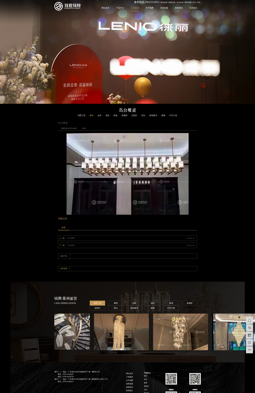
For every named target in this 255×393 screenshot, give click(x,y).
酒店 (107, 115)
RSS (194, 2)
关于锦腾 (149, 8)
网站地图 (188, 2)
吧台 (143, 115)
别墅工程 (97, 303)
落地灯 (146, 386)
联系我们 (193, 8)
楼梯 (163, 115)
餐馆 (92, 115)
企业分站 (180, 2)
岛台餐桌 (71, 238)
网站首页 (105, 8)
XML (199, 2)
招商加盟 (164, 8)
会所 (99, 115)
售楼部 (190, 303)
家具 (145, 383)
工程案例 (135, 8)
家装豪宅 (134, 308)
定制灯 (97, 308)
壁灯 (145, 376)
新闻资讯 (179, 8)
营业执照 (164, 2)
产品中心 (120, 8)
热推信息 (172, 2)
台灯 (145, 390)
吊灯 (145, 379)
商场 (115, 115)
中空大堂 (171, 308)
